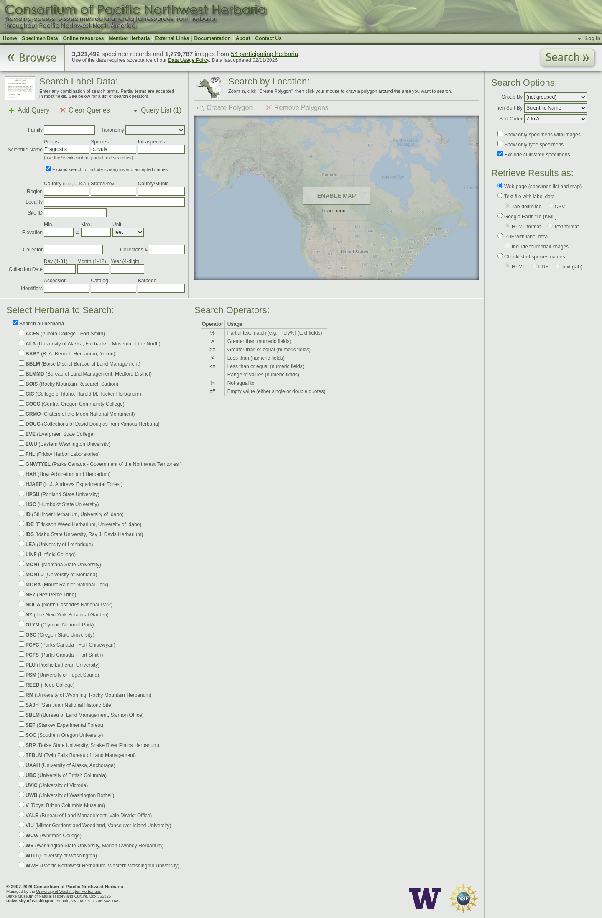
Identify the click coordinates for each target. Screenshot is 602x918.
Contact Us (268, 38)
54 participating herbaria (264, 53)
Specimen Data (40, 38)
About (243, 38)
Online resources (83, 38)
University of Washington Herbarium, (68, 891)
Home (10, 38)
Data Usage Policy (188, 60)
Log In (592, 38)
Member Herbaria (129, 38)
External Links (172, 38)
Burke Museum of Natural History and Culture (46, 896)
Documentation (212, 38)
